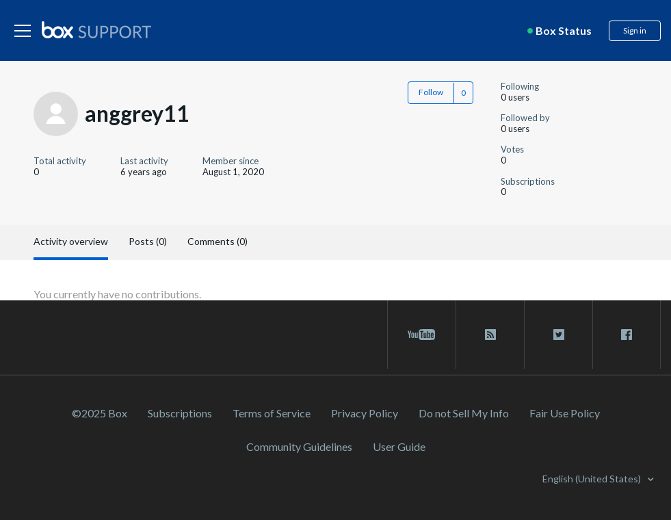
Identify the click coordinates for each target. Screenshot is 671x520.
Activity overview (71, 241)
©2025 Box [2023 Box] (99, 412)
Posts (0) (148, 241)
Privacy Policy (364, 412)
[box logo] (96, 29)
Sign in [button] (634, 30)
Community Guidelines (299, 446)
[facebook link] (626, 334)
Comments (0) (217, 241)
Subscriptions (180, 412)
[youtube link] (422, 334)
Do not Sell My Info (464, 412)
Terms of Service (272, 412)
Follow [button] (431, 92)
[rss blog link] (490, 334)
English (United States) (592, 478)
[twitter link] (558, 334)
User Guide (399, 446)
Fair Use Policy (564, 412)
